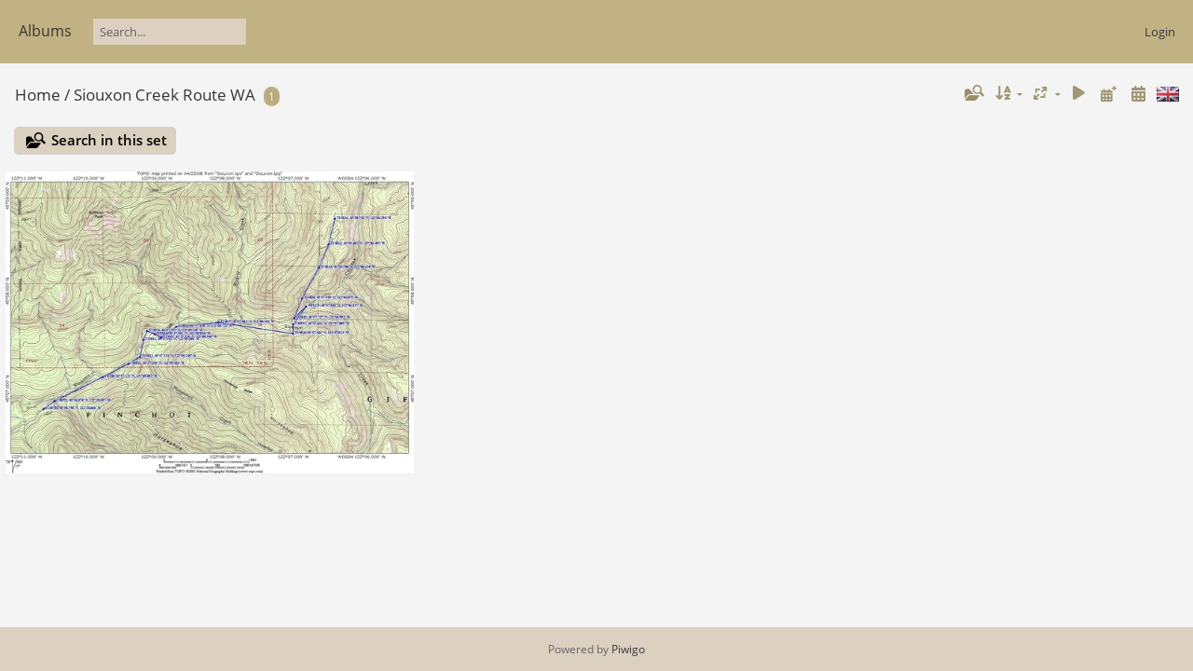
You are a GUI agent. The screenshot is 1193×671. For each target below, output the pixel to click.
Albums (45, 31)
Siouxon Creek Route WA (164, 94)
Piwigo (628, 649)
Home (38, 94)
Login (1160, 31)
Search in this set (109, 139)
